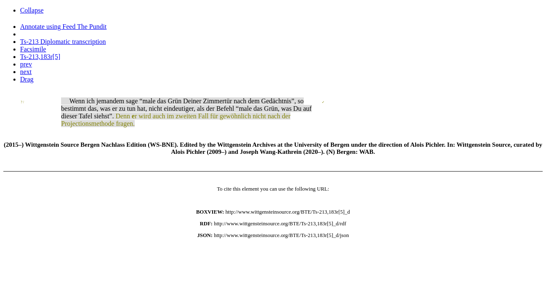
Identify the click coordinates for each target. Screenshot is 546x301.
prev (26, 64)
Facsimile (33, 49)
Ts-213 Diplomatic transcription (63, 41)
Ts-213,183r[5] (40, 56)
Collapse (32, 10)
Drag (26, 79)
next (26, 71)
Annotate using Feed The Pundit (63, 26)
